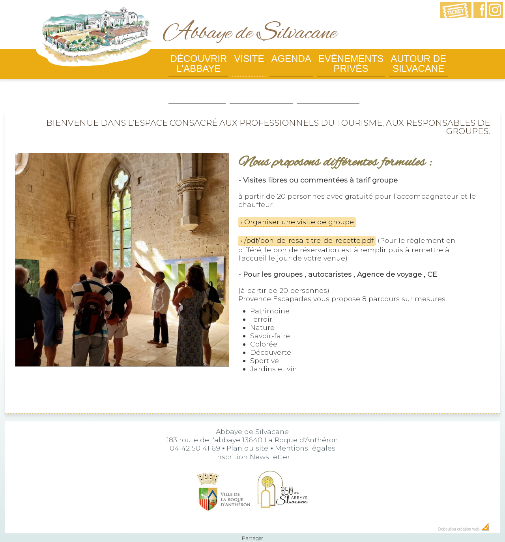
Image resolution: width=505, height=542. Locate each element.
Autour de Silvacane (418, 63)
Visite (249, 58)
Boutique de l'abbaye (261, 91)
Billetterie (328, 86)
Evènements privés (350, 63)
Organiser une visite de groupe (299, 206)
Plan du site (247, 432)
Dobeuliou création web (464, 513)
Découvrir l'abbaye (198, 63)
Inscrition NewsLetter (252, 441)
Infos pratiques (197, 91)
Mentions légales (305, 432)
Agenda (291, 58)
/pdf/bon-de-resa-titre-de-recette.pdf (309, 224)
